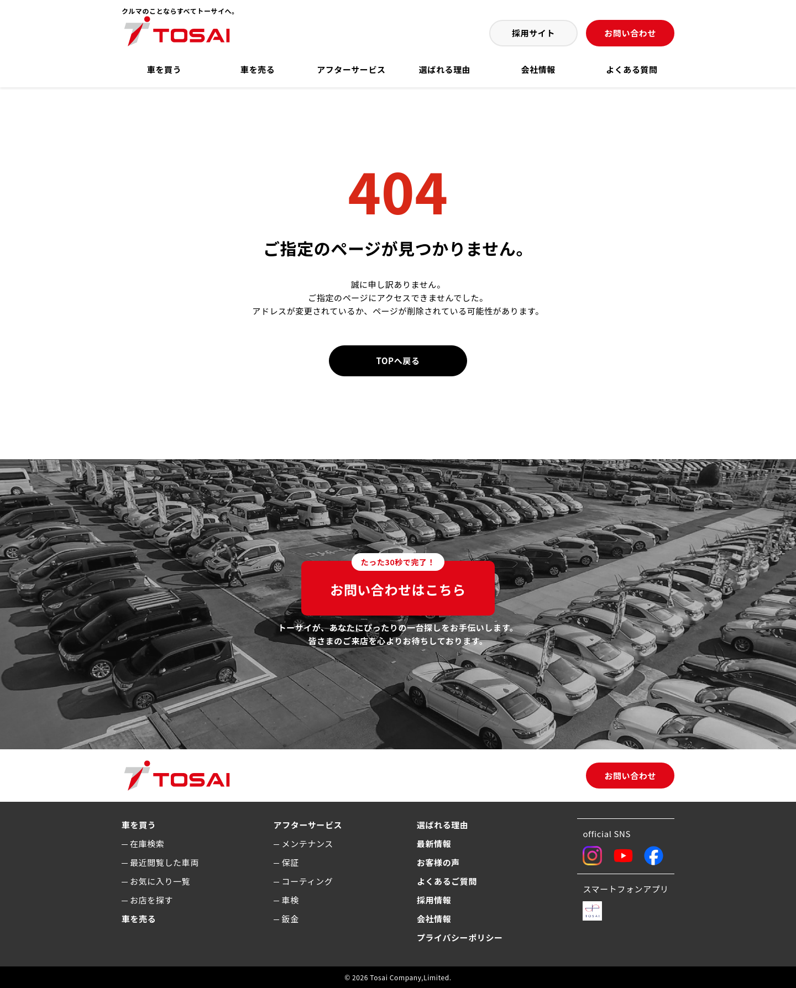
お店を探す (151, 900)
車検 (290, 900)
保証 (290, 862)
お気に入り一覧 (160, 881)
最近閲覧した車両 (164, 862)
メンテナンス (307, 843)
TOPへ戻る (398, 360)
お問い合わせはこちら (398, 580)
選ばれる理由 (445, 69)
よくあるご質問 (447, 881)
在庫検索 (147, 843)
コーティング (307, 881)
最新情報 (434, 843)
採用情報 (434, 900)
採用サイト (533, 33)
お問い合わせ (630, 33)
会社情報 (538, 69)
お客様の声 (438, 862)
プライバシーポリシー (460, 937)
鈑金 (290, 918)
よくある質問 (632, 69)
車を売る (257, 69)
